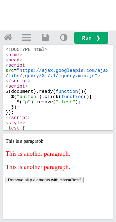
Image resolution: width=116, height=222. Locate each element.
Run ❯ (91, 37)
